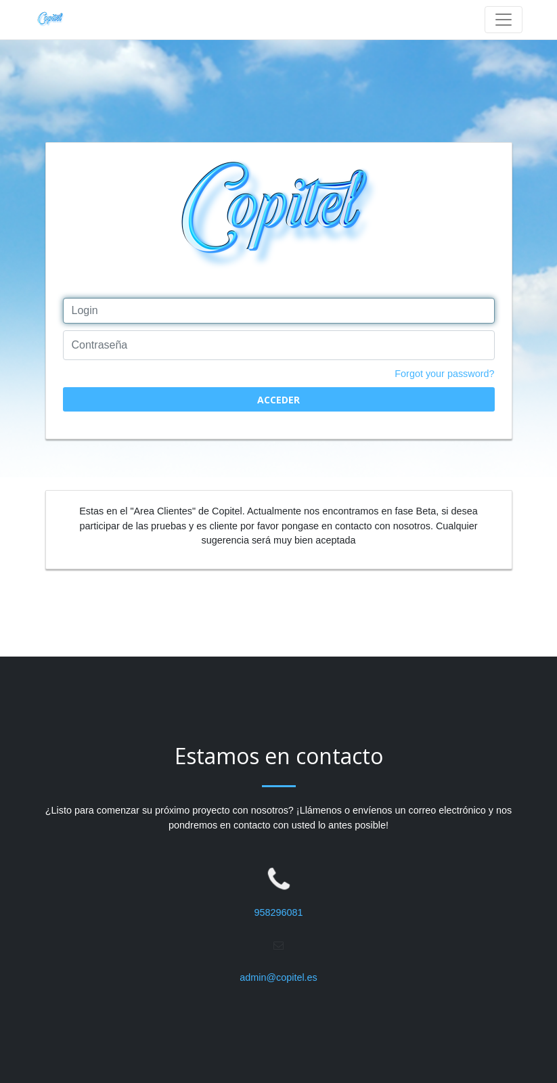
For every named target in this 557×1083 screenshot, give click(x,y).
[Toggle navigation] (503, 19)
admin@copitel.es (278, 977)
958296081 (278, 912)
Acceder (278, 399)
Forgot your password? (444, 373)
